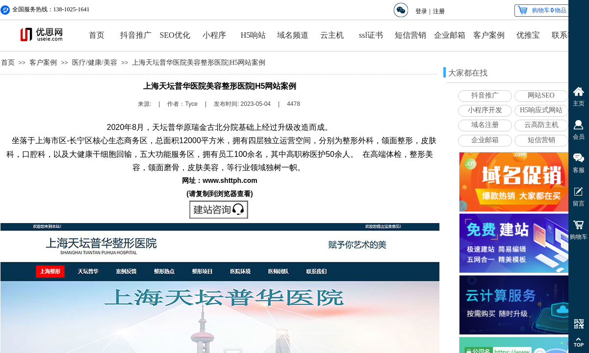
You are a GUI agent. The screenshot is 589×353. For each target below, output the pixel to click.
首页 (96, 35)
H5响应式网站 (541, 110)
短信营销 (410, 35)
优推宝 (528, 35)
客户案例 (489, 35)
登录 (421, 11)
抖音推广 (136, 35)
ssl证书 (371, 35)
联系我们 (567, 35)
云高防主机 (541, 124)
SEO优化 (174, 35)
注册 (439, 11)
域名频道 (292, 35)
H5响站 (253, 35)
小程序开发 (485, 110)
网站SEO (541, 95)
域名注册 (485, 124)
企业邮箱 (449, 35)
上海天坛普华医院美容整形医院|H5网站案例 (198, 62)
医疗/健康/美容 (94, 62)
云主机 (332, 35)
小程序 (214, 35)
